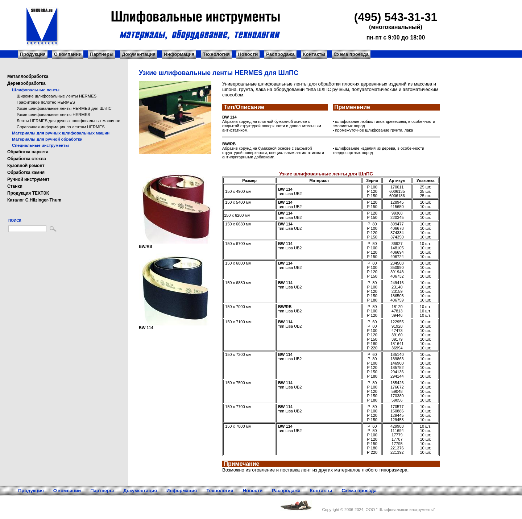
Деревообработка (26, 83)
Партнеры (101, 54)
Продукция (33, 54)
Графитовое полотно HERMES (46, 102)
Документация (139, 54)
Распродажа (280, 54)
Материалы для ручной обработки (47, 139)
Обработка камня (26, 172)
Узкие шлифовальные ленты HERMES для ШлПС (64, 108)
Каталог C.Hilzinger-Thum (34, 200)
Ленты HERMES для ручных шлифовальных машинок (68, 121)
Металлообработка (27, 76)
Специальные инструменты (40, 145)
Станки (14, 186)
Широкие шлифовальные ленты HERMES (56, 96)
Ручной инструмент (28, 179)
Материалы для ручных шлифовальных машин (60, 133)
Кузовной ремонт (26, 165)
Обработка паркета (27, 151)
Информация (179, 54)
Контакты (314, 54)
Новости (248, 54)
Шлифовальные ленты (35, 90)
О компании (68, 54)
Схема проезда (351, 54)
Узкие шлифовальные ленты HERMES (53, 114)
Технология (216, 54)
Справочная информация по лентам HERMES (61, 127)
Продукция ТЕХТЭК (28, 193)
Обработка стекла (26, 158)
